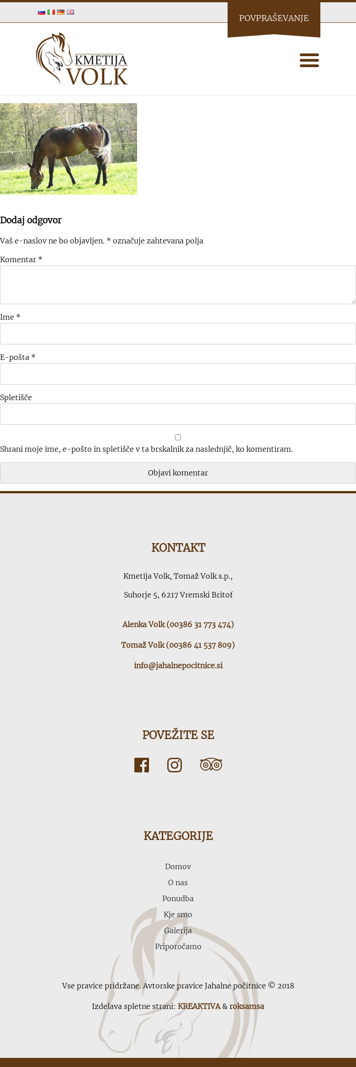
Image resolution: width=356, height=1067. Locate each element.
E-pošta (18, 357)
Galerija (178, 930)
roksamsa (246, 1006)
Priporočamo (178, 946)
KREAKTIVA (199, 1006)
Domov (178, 866)
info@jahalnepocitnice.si (178, 665)
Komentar (21, 259)
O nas (178, 882)
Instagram (174, 765)
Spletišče (16, 397)
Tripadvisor (211, 765)
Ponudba (178, 898)
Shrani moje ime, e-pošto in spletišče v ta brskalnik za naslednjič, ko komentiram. (146, 449)
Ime (10, 317)
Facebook (141, 765)
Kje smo (178, 914)
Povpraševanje (274, 18)
